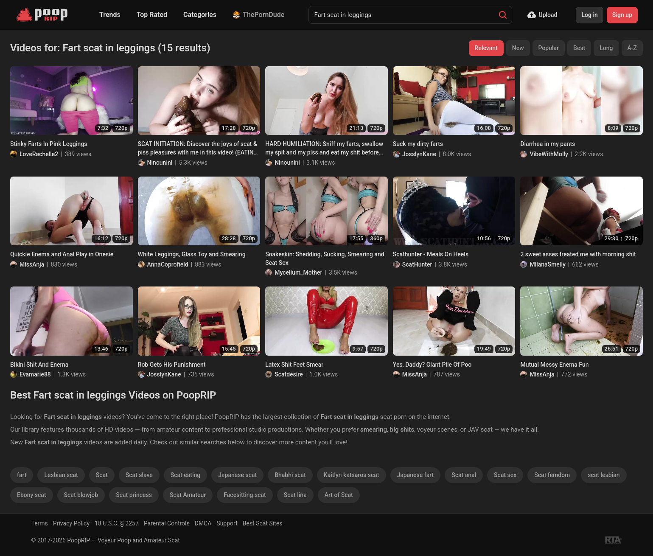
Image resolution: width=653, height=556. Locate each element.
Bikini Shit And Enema (39, 364)
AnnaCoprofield (167, 264)
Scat (102, 475)
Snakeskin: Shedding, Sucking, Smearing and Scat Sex (324, 258)
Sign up (622, 14)
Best (579, 48)
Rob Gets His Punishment (172, 364)
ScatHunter (417, 264)
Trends (110, 15)
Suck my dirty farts (418, 143)
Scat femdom (552, 475)
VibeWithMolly (549, 154)
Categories (199, 15)
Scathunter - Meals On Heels (430, 254)
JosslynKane (419, 154)
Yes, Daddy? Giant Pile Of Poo (432, 364)
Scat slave (139, 475)
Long (606, 48)
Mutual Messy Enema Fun (554, 364)
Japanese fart (415, 475)
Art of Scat (339, 494)
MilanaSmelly (547, 264)
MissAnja (32, 264)
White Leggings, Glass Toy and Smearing (192, 254)
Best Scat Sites (263, 523)
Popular (548, 48)
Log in (589, 14)
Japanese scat (237, 475)
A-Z (632, 48)
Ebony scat (31, 494)
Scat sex (505, 475)
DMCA (203, 523)
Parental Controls (167, 523)
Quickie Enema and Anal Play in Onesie (61, 254)
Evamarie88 (35, 374)
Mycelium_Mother (298, 272)
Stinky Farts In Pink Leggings (48, 143)
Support (226, 523)
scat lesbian (603, 475)
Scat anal (463, 475)
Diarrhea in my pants (547, 143)
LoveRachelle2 (39, 154)
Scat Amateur (188, 494)
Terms (39, 523)
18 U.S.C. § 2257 (117, 523)
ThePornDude (258, 15)
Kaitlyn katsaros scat (351, 475)
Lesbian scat (61, 475)
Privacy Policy (71, 523)
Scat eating (185, 475)
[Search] (502, 14)
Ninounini (160, 162)
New (518, 48)
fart (21, 475)
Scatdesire (289, 374)
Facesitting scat (245, 494)
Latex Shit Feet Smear (294, 364)
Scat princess (134, 494)
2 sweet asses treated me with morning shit (578, 254)
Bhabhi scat (290, 475)
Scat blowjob (81, 494)
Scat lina (295, 494)
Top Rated (152, 15)
